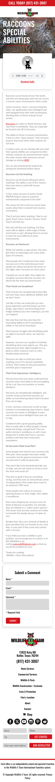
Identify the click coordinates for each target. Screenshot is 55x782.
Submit (13, 620)
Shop (29, 714)
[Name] (15, 730)
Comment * (11, 597)
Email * (9, 588)
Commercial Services (27, 674)
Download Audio (27, 81)
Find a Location (27, 697)
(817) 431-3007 (27, 661)
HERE (26, 160)
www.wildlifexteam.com (24, 544)
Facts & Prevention (27, 691)
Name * (9, 579)
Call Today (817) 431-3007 (28, 2)
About (27, 703)
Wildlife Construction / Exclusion (27, 686)
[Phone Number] (40, 730)
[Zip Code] (15, 737)
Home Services (27, 668)
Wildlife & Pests (28, 680)
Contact (27, 709)
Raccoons (10, 123)
